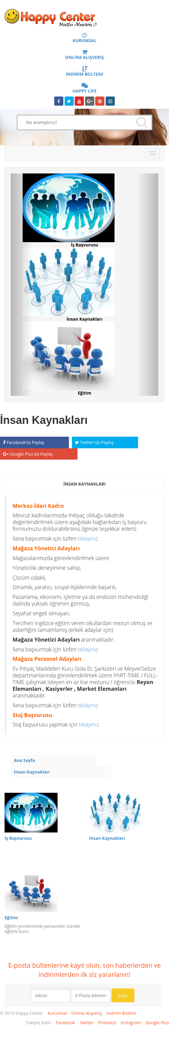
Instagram (131, 1022)
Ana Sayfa (24, 760)
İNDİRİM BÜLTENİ (84, 72)
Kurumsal (57, 1013)
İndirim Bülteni (121, 1013)
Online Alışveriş (86, 1013)
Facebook (65, 1022)
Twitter (87, 1022)
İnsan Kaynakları (32, 772)
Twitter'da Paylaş (94, 442)
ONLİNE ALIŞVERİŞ (84, 55)
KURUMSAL (84, 38)
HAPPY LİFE (84, 88)
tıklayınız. (89, 538)
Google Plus (157, 1022)
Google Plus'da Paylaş (28, 454)
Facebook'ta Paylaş (23, 442)
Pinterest (107, 1022)
